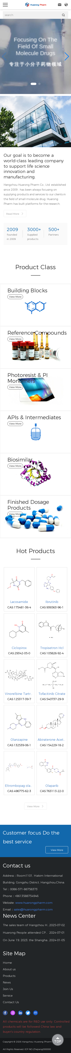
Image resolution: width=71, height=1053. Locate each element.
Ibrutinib (51, 602)
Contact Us (11, 1002)
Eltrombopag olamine (19, 786)
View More (35, 806)
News (7, 982)
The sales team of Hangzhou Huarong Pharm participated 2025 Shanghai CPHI (26, 925)
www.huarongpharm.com (33, 902)
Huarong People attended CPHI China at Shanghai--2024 (26, 932)
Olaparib (51, 786)
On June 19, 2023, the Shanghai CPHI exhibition (26, 940)
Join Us (8, 989)
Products (9, 976)
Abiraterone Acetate (52, 739)
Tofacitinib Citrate (51, 694)
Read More (15, 213)
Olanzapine (19, 739)
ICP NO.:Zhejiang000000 (38, 1049)
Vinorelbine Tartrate (19, 694)
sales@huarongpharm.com (33, 909)
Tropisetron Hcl (52, 648)
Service (8, 995)
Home (7, 962)
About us (9, 969)
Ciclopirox (19, 648)
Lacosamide (19, 602)
